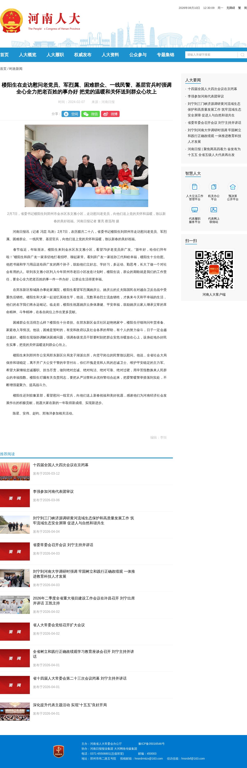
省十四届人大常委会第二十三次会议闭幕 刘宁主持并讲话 (80, 678)
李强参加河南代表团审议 (53, 491)
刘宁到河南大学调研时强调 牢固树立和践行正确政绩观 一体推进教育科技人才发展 (214, 135)
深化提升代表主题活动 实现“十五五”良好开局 (70, 705)
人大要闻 (193, 80)
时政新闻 (15, 68)
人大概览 (27, 54)
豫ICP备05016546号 (151, 743)
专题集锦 (165, 54)
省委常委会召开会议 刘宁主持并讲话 (63, 545)
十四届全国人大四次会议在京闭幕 (61, 465)
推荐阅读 (7, 454)
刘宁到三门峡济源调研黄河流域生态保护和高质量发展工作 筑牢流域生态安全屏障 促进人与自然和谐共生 (214, 109)
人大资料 (110, 54)
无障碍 (230, 7)
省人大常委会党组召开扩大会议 (59, 625)
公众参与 (138, 54)
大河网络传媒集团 (125, 748)
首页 (4, 54)
